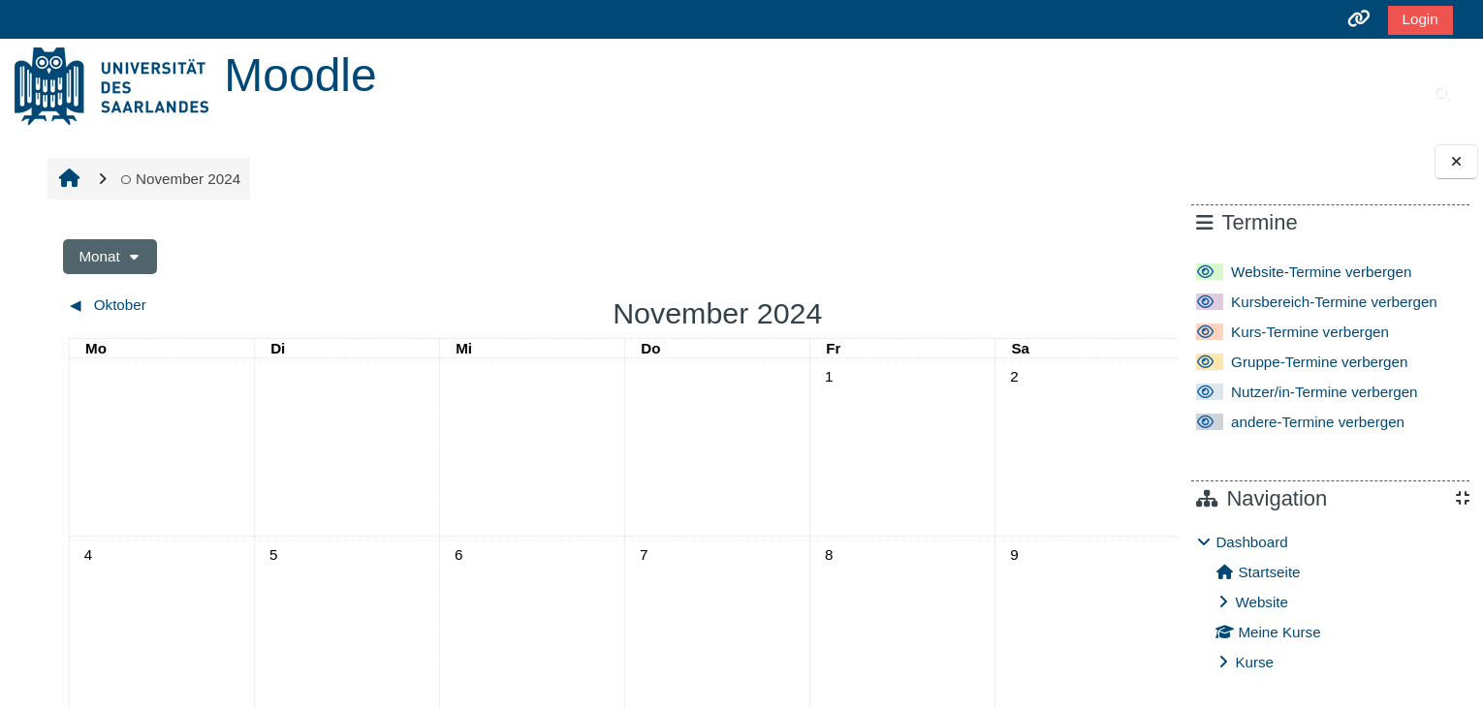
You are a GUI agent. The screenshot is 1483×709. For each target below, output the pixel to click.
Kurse (1254, 662)
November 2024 (178, 178)
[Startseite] (111, 85)
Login (1420, 19)
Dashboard (1251, 542)
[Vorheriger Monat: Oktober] (197, 305)
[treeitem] (1330, 602)
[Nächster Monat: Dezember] (999, 305)
